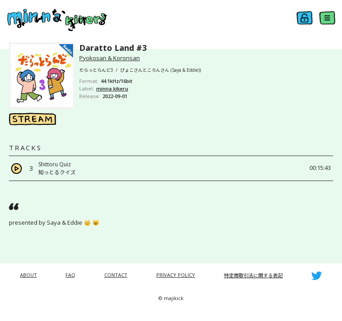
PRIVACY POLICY (175, 275)
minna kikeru (112, 88)
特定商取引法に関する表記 (253, 275)
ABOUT (28, 275)
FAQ (70, 275)
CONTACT (115, 275)
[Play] (16, 168)
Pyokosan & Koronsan (109, 58)
